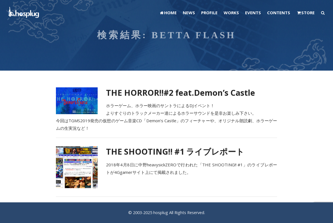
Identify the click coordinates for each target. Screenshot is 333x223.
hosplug (160, 212)
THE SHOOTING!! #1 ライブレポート (175, 151)
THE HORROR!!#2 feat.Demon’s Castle (180, 92)
